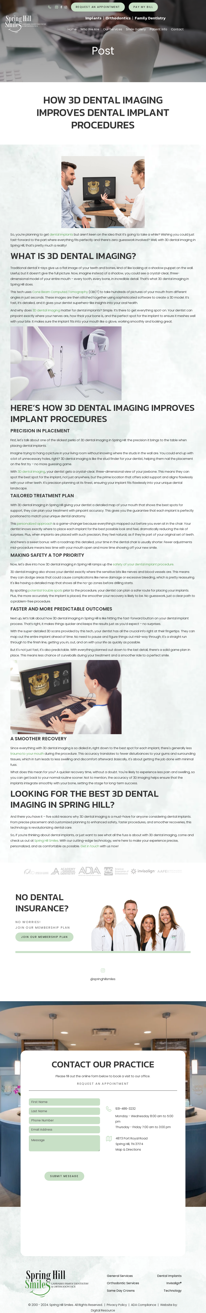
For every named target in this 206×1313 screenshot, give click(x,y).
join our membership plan (44, 937)
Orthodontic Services (123, 1283)
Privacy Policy (117, 1305)
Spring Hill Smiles (46, 840)
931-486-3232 (125, 1108)
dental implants (61, 234)
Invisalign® (174, 1283)
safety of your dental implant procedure (143, 564)
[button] (89, 29)
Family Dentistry (150, 18)
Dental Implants (169, 1276)
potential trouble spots (45, 590)
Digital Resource (103, 1310)
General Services (120, 1276)
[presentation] (64, 1162)
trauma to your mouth (27, 753)
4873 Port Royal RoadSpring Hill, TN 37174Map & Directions (132, 1144)
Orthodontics (118, 18)
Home (72, 29)
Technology (173, 1290)
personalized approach (35, 523)
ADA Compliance (143, 1305)
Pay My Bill (143, 7)
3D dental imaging (46, 310)
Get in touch (90, 846)
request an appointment (98, 7)
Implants (93, 18)
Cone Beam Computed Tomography (60, 292)
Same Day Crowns (121, 1290)
